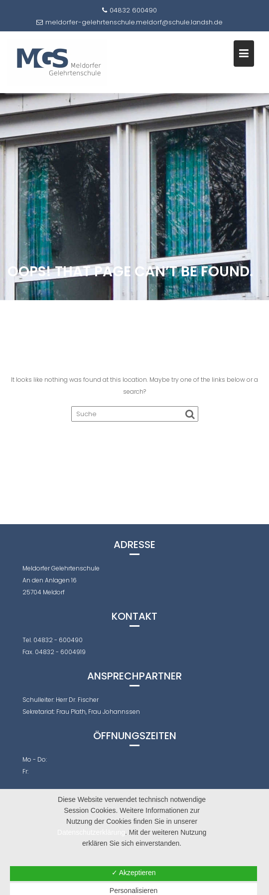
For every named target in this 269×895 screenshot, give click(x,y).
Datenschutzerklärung (91, 832)
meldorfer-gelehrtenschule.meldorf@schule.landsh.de (129, 22)
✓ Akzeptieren (134, 873)
